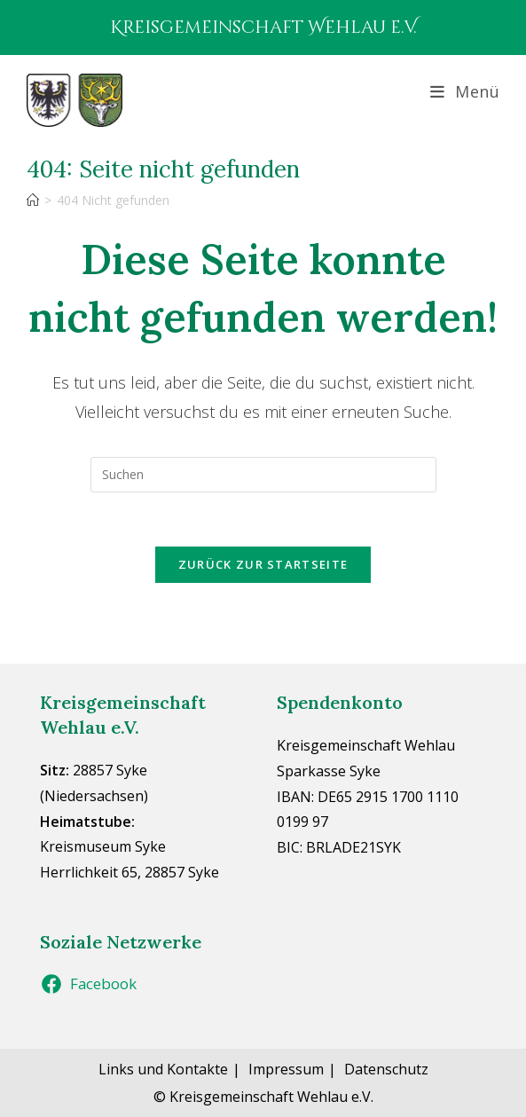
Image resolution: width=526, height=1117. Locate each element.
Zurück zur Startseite (263, 564)
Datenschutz (386, 1069)
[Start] (33, 200)
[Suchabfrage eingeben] (263, 474)
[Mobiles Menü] (465, 91)
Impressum (286, 1069)
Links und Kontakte (163, 1069)
